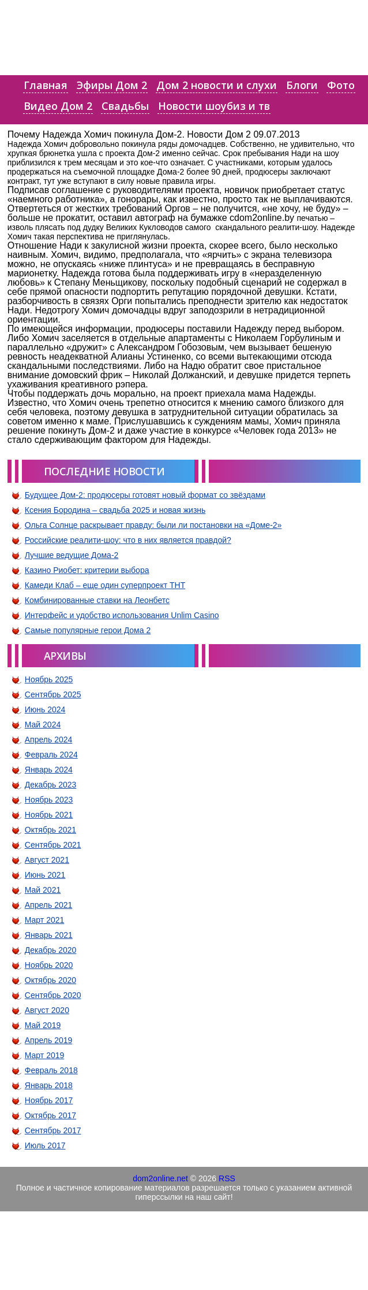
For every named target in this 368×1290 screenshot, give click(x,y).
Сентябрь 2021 (53, 844)
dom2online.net (160, 1178)
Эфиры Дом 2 (112, 85)
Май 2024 (43, 724)
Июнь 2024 (45, 709)
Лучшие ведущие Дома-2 (72, 555)
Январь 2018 (49, 1085)
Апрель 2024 (49, 739)
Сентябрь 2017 (53, 1130)
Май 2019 (43, 1025)
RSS (227, 1178)
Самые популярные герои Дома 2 (88, 630)
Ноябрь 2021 (49, 814)
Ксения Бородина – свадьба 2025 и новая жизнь (115, 510)
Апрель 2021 (49, 905)
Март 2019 (45, 1055)
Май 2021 (43, 890)
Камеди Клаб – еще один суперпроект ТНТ (105, 585)
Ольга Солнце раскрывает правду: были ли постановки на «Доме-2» (153, 525)
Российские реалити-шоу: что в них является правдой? (128, 540)
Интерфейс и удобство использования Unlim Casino (122, 615)
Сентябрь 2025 (53, 694)
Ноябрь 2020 (49, 965)
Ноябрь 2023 (49, 799)
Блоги (302, 85)
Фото (341, 85)
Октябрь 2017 (50, 1115)
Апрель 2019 (49, 1040)
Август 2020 (47, 1010)
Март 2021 (45, 920)
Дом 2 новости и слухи (216, 85)
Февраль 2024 (51, 754)
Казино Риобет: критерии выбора (87, 570)
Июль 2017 (45, 1145)
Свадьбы (125, 106)
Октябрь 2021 (50, 829)
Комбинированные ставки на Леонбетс (97, 600)
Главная (45, 85)
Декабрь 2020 (51, 950)
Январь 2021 (49, 935)
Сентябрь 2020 (53, 995)
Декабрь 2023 (51, 784)
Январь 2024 (49, 769)
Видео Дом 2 (58, 106)
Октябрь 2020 (50, 980)
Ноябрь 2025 (49, 679)
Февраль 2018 (51, 1070)
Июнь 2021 (45, 874)
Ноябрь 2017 (49, 1100)
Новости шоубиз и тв (214, 106)
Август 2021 (47, 859)
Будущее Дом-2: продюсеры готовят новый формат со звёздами (145, 495)
